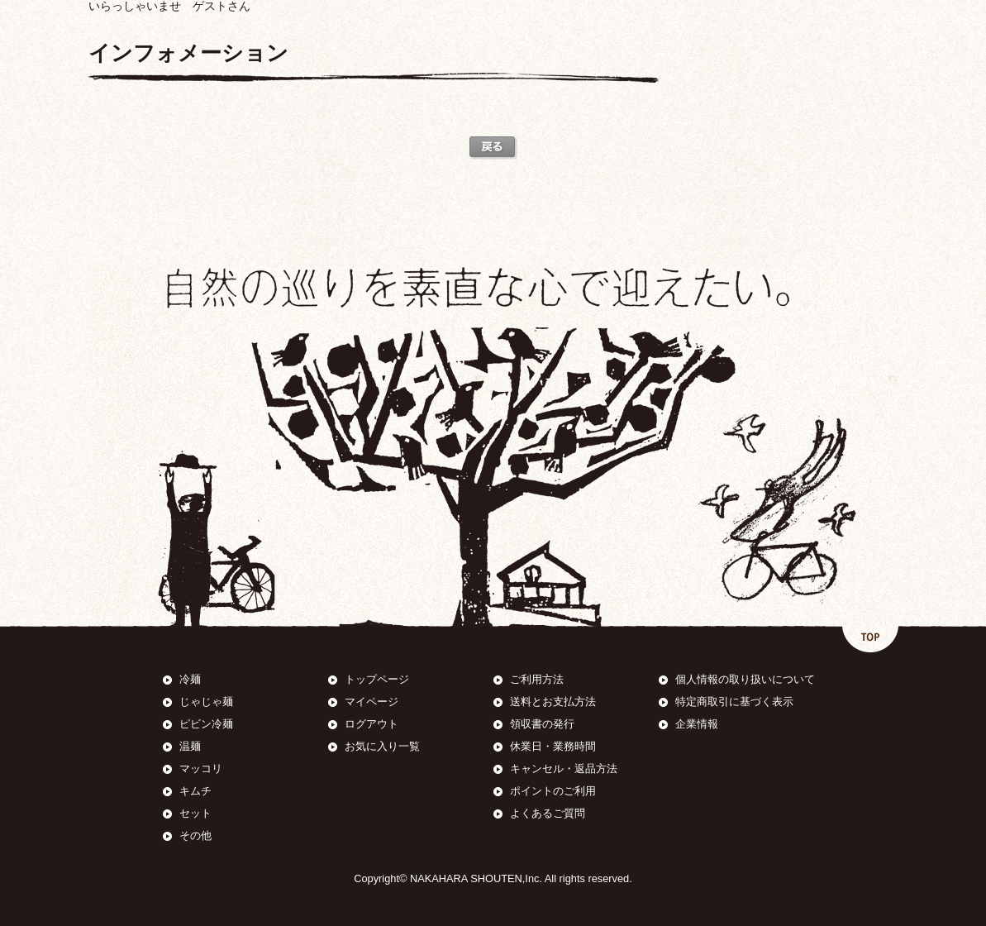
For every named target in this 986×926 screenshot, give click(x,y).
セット (195, 813)
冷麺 (190, 679)
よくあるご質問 (547, 813)
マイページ (371, 701)
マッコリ (200, 768)
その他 (195, 835)
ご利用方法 (537, 679)
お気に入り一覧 (382, 746)
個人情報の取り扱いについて (745, 679)
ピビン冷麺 (206, 724)
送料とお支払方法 (553, 701)
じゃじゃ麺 (206, 701)
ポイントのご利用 (553, 791)
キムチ (195, 791)
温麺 (190, 746)
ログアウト (371, 724)
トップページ (377, 679)
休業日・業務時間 (553, 746)
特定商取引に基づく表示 (734, 701)
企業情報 (696, 724)
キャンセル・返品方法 (563, 768)
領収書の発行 (542, 724)
